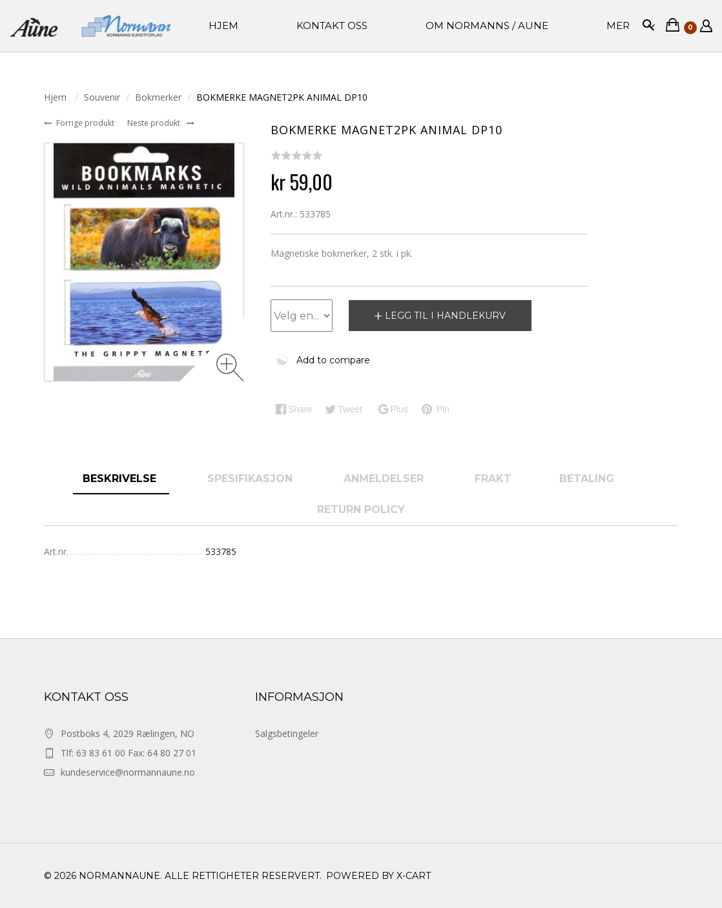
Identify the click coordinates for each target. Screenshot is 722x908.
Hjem (56, 97)
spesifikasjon (251, 478)
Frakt (493, 478)
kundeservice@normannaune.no (128, 772)
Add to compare (333, 360)
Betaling (586, 478)
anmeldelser (385, 478)
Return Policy (361, 509)
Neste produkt (154, 122)
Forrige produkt (86, 122)
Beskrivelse (121, 478)
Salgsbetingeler (286, 733)
